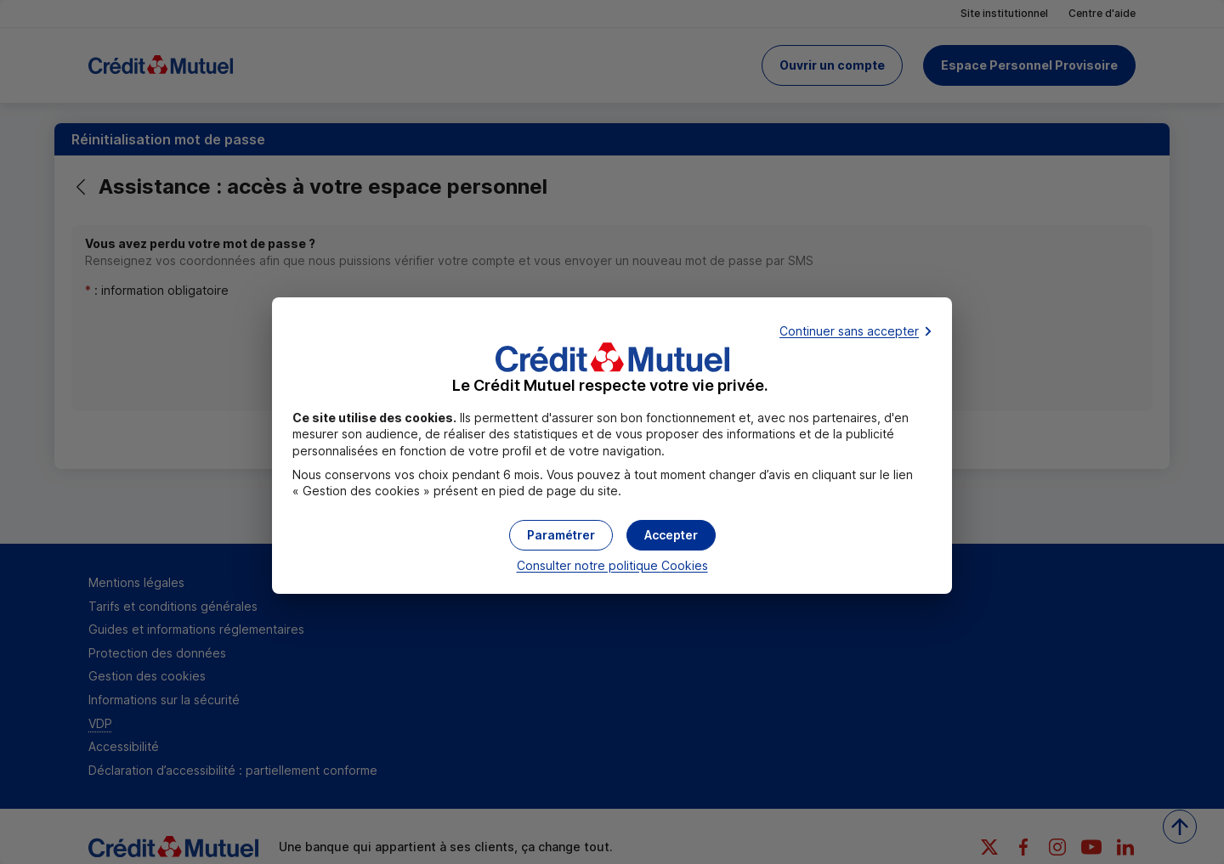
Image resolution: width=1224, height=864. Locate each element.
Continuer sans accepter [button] (849, 331)
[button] (671, 535)
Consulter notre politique (612, 565)
